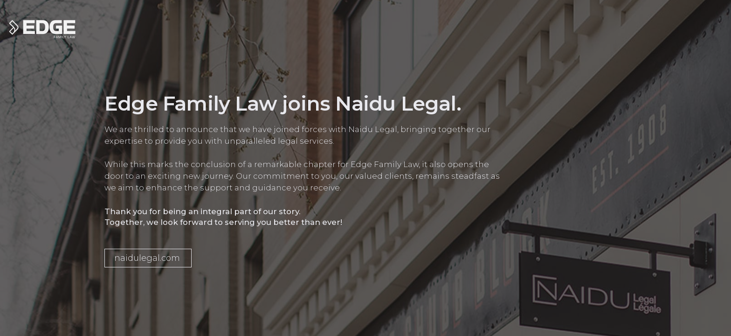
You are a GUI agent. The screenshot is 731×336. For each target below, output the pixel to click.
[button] (148, 258)
